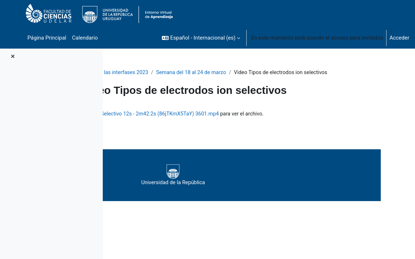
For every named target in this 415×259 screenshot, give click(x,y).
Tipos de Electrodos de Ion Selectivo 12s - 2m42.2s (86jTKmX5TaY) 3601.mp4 (241, 122)
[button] (201, 38)
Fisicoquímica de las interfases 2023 (161, 72)
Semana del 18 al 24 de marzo (249, 72)
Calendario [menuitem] (85, 38)
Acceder (399, 38)
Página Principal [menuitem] (46, 38)
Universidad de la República (253, 183)
